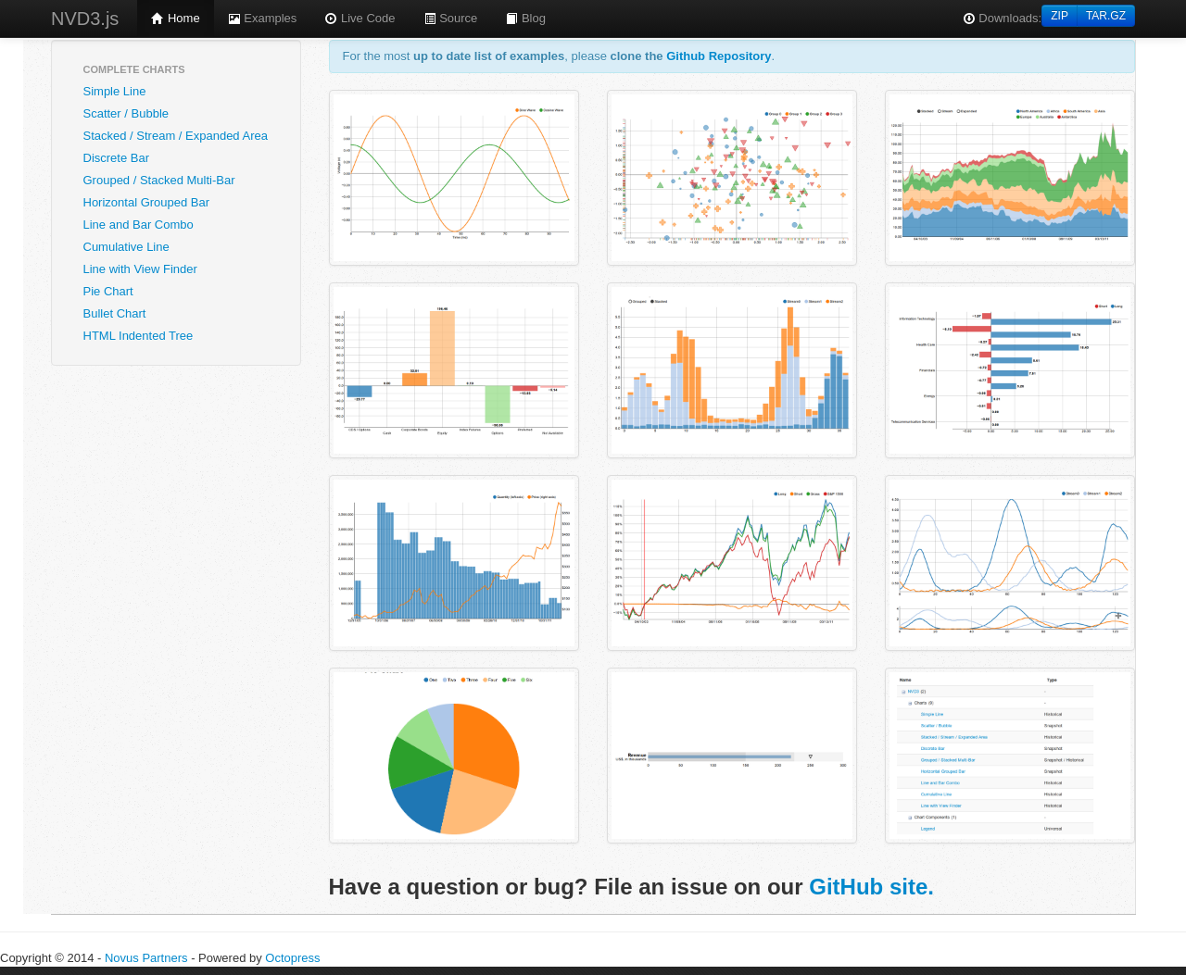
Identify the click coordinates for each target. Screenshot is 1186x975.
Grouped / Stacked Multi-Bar (159, 180)
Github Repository (718, 56)
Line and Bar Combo (138, 224)
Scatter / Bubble (126, 113)
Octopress (292, 958)
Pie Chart (108, 291)
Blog (525, 18)
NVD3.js (85, 18)
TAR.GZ (1106, 15)
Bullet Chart (114, 313)
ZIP (1059, 15)
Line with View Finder (140, 269)
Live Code (359, 18)
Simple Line (114, 91)
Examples (262, 18)
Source (450, 18)
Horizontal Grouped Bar (146, 202)
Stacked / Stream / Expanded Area (175, 136)
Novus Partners (146, 958)
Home (175, 18)
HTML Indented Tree (138, 336)
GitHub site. (871, 886)
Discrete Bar (116, 158)
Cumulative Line (126, 247)
